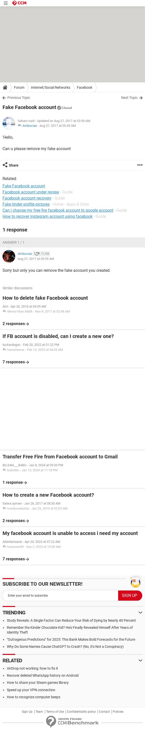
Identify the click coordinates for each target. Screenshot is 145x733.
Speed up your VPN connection (31, 690)
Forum (19, 87)
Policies (118, 711)
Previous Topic (18, 98)
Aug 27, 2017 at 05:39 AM (58, 126)
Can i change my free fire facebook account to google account (58, 210)
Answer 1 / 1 (14, 242)
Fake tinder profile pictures (26, 204)
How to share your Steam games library (38, 683)
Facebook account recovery (27, 198)
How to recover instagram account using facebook (48, 216)
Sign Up (27, 711)
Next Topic (129, 98)
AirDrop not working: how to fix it (32, 668)
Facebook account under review (31, 192)
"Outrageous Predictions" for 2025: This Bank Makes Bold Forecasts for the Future (71, 639)
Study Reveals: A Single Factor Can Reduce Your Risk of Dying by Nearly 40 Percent (71, 620)
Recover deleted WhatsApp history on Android (43, 675)
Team (39, 711)
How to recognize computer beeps (33, 697)
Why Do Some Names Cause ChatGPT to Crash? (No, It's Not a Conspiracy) (65, 647)
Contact (104, 711)
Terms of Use (55, 711)
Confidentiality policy (81, 711)
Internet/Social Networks (50, 87)
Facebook (84, 87)
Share (14, 165)
